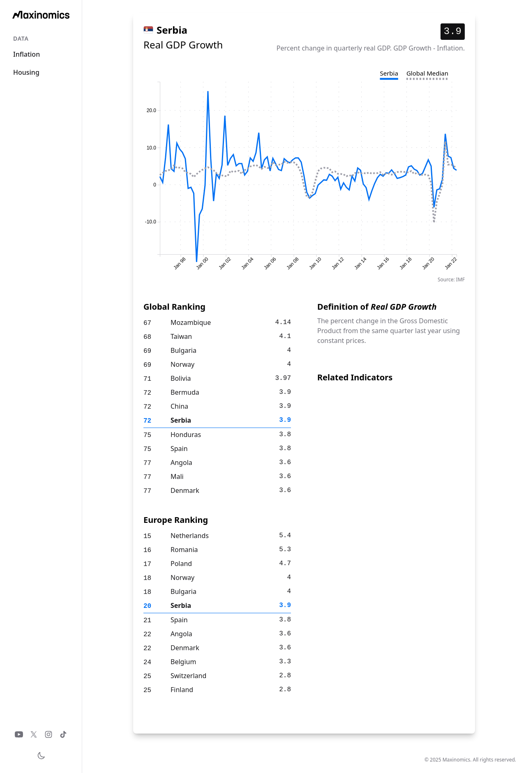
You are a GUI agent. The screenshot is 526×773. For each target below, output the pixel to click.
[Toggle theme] (41, 755)
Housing (26, 72)
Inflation (26, 54)
